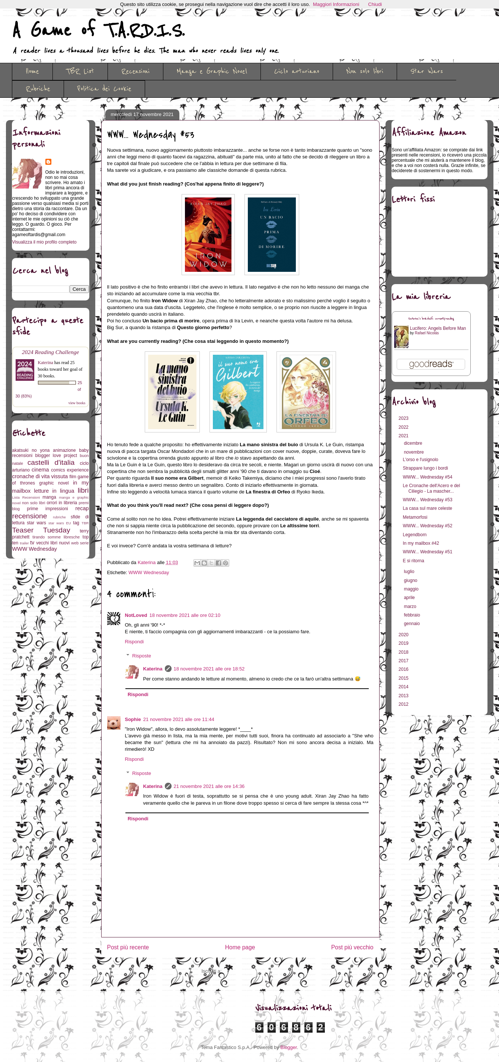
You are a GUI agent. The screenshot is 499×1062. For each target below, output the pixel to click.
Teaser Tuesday (41, 530)
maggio (412, 589)
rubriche (59, 517)
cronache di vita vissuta (40, 476)
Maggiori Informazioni (336, 4)
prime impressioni (47, 508)
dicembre (413, 443)
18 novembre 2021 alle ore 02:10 (184, 615)
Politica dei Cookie (104, 88)
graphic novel (53, 483)
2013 (404, 695)
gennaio (412, 623)
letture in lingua (54, 491)
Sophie (133, 719)
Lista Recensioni (26, 497)
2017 (404, 660)
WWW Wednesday (148, 572)
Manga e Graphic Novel (212, 71)
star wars (36, 522)
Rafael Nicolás (427, 333)
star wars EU (59, 523)
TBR (85, 523)
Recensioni (135, 71)
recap (82, 508)
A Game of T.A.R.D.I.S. (98, 31)
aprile (410, 597)
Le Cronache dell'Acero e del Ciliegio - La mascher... (431, 488)
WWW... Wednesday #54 (427, 477)
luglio (409, 571)
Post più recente (128, 947)
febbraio (412, 615)
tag (76, 522)
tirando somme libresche (56, 537)
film (72, 476)
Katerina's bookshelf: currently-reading (431, 319)
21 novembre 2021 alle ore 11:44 (178, 719)
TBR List (80, 71)
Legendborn (414, 534)
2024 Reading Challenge (50, 352)
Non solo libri (364, 71)
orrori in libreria (62, 502)
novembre (414, 452)
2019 (404, 643)
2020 (404, 634)
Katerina (153, 669)
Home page (240, 947)
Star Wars (426, 71)
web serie (80, 543)
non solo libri (33, 503)
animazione (64, 450)
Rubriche (38, 88)
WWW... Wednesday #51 (427, 551)
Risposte (141, 656)
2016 (404, 669)
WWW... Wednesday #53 (427, 499)
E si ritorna (413, 560)
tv (32, 543)
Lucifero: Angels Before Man (438, 328)
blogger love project (56, 455)
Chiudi (375, 4)
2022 (404, 427)
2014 (404, 686)
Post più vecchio (352, 947)
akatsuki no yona (31, 450)
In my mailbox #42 (421, 543)
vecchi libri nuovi (53, 543)
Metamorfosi (415, 517)
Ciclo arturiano (296, 71)
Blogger (289, 1047)
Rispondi (134, 641)
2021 (404, 435)
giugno (411, 580)
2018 (404, 652)
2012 (404, 704)
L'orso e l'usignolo (420, 459)
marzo (411, 606)
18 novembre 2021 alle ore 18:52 (209, 669)
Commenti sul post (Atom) (251, 971)
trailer (24, 543)
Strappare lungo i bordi (425, 468)
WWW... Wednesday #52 (427, 525)
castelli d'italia (51, 462)
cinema (40, 470)
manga (49, 497)
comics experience (70, 470)
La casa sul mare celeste (427, 508)
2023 (404, 418)
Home (32, 71)
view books (77, 403)
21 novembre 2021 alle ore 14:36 (209, 786)
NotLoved (136, 615)
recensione (29, 516)
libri (83, 490)
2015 (404, 678)
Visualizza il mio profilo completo (44, 242)
